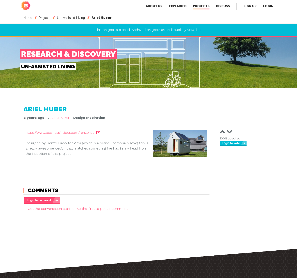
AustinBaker (60, 118)
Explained (177, 6)
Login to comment (39, 200)
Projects (201, 6)
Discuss (223, 6)
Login (268, 6)
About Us (154, 6)
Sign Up (249, 6)
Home (27, 18)
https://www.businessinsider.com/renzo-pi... (63, 132)
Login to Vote (231, 143)
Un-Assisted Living (71, 18)
